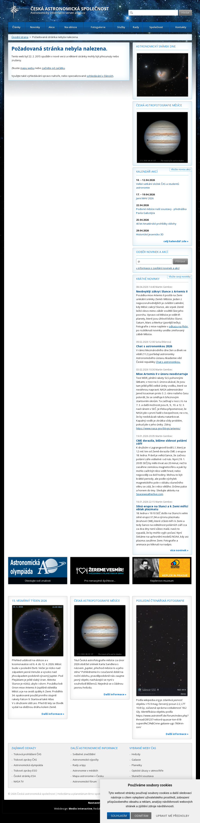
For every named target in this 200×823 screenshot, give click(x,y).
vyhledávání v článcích (100, 76)
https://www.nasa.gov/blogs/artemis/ (158, 428)
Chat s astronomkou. (168, 362)
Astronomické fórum (85, 781)
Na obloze (70, 27)
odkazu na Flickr (178, 326)
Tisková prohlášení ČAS (27, 754)
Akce (52, 27)
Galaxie (136, 759)
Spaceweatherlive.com (149, 494)
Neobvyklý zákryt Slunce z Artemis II (162, 291)
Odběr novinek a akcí (152, 252)
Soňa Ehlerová (163, 342)
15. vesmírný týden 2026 (29, 600)
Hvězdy (136, 754)
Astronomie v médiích (85, 770)
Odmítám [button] (141, 816)
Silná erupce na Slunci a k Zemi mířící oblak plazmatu (162, 507)
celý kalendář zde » (175, 241)
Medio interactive (80, 808)
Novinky (35, 27)
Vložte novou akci (180, 169)
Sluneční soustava (143, 776)
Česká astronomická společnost (36, 794)
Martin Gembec (163, 287)
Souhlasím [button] (119, 816)
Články (16, 27)
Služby (121, 27)
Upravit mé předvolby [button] (172, 816)
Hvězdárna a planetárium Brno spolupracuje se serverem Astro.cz (96, 794)
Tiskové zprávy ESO (25, 770)
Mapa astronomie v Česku (88, 776)
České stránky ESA (25, 776)
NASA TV (19, 781)
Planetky (137, 765)
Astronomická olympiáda (28, 765)
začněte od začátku (53, 68)
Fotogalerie (98, 27)
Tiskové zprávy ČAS (25, 759)
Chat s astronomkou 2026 (154, 346)
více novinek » (179, 550)
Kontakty (180, 27)
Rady (136, 27)
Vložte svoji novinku (179, 276)
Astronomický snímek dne (156, 46)
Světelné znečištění (84, 754)
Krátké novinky (147, 279)
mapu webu (27, 68)
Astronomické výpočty (86, 759)
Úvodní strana (20, 37)
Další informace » (53, 714)
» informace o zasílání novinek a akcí (157, 268)
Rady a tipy (79, 765)
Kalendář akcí (146, 171)
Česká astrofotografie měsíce (159, 105)
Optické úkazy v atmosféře (147, 770)
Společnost (156, 27)
